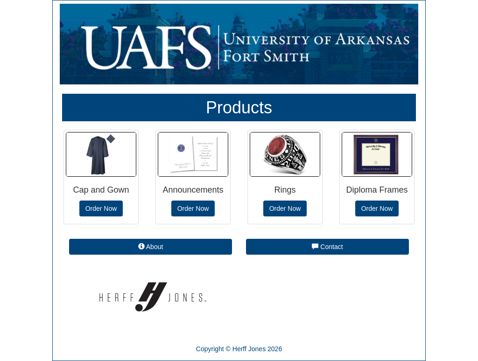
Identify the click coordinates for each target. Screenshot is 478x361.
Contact (327, 246)
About (150, 246)
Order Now (101, 208)
